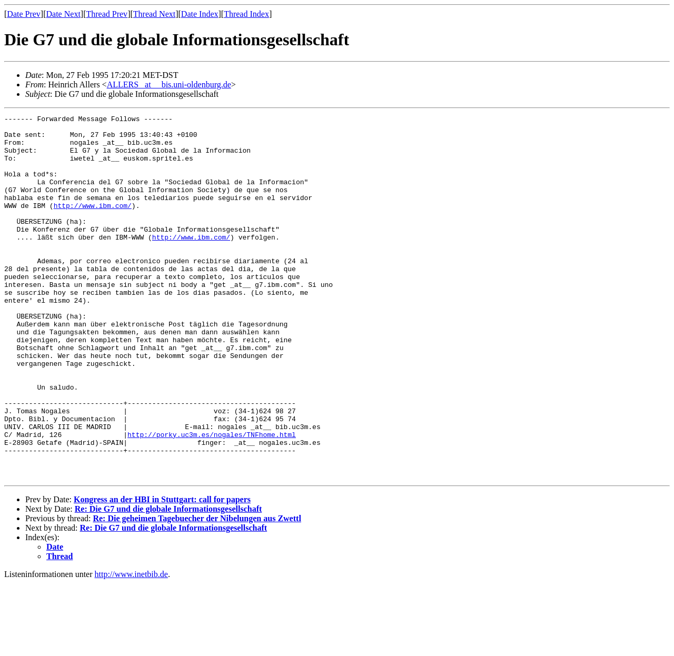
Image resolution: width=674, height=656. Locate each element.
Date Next (63, 13)
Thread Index (246, 13)
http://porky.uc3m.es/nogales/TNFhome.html (211, 499)
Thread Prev (106, 13)
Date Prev (24, 13)
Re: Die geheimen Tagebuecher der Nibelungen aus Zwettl (197, 591)
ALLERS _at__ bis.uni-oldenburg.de (169, 84)
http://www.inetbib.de (131, 646)
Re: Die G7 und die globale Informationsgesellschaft (168, 581)
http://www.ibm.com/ (93, 224)
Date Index (200, 13)
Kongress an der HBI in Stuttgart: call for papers (162, 572)
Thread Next (154, 13)
